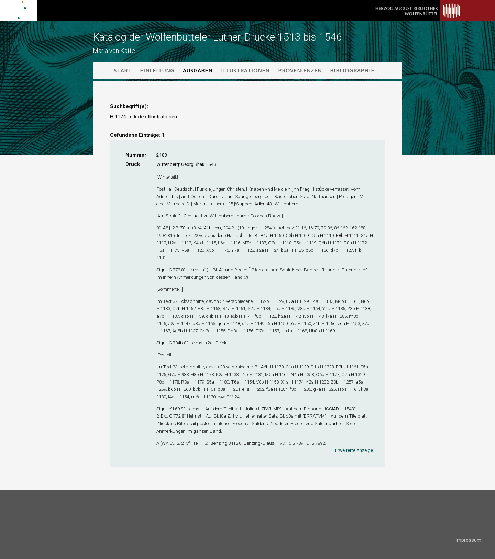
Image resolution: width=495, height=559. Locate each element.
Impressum (468, 540)
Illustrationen (245, 70)
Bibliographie (352, 70)
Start (123, 70)
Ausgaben (197, 70)
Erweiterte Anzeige (354, 450)
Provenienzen (300, 70)
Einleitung (157, 70)
